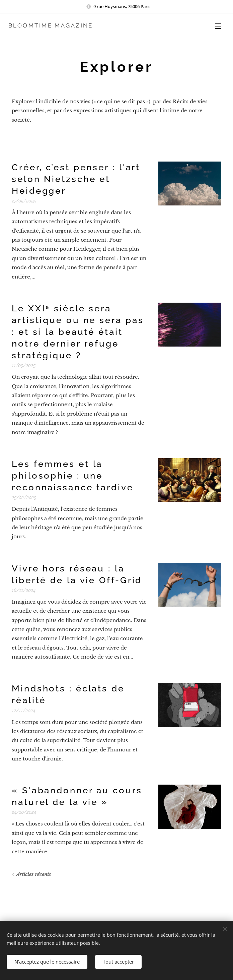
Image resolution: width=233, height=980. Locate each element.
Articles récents (33, 874)
